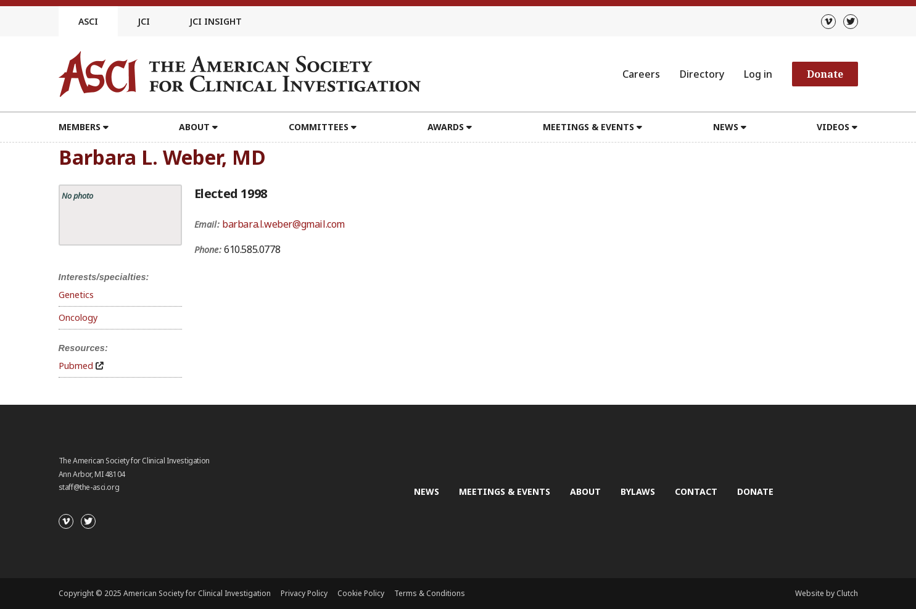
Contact (696, 491)
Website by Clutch (826, 593)
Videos (833, 127)
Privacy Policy (304, 593)
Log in (758, 74)
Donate (825, 74)
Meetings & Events (588, 127)
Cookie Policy (360, 593)
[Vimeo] (828, 21)
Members (80, 127)
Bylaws (638, 491)
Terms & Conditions (429, 593)
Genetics (76, 294)
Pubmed (76, 365)
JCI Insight (215, 21)
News (725, 127)
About (194, 127)
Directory (702, 74)
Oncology (78, 317)
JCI (144, 21)
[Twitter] (850, 21)
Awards (445, 127)
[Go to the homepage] (240, 74)
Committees (319, 127)
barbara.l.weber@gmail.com (283, 224)
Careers (641, 74)
